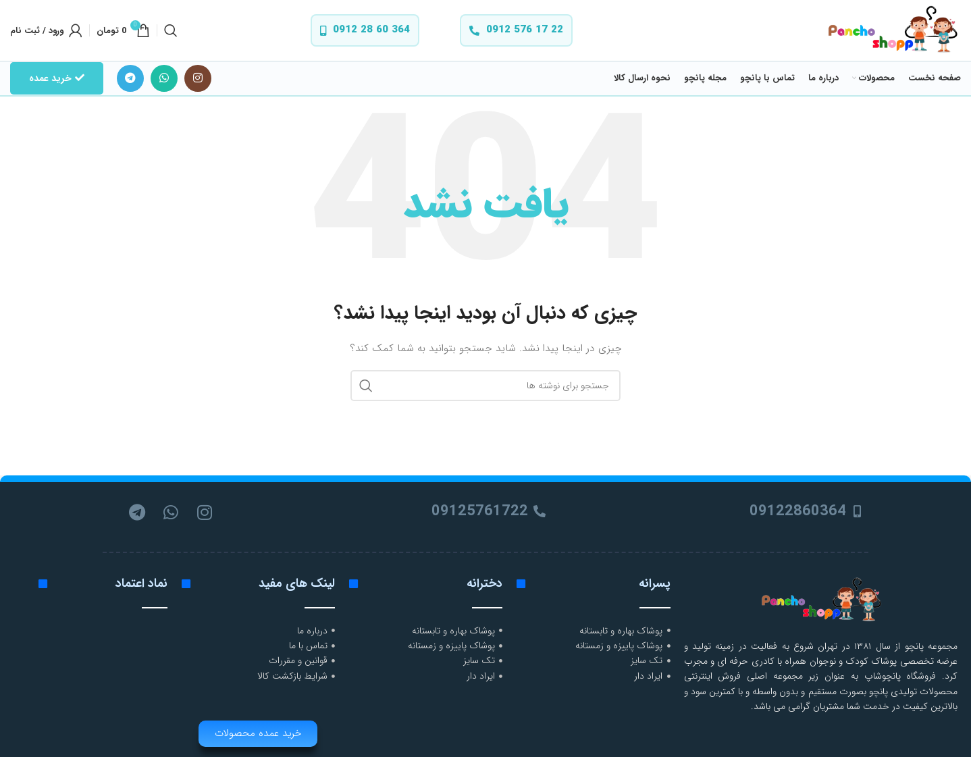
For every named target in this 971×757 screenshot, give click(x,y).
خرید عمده (56, 78)
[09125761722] (539, 511)
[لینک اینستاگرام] (197, 78)
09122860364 (798, 511)
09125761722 (479, 511)
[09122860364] (857, 511)
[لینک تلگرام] (130, 78)
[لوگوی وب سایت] (891, 29)
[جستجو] (170, 30)
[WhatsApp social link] (164, 78)
